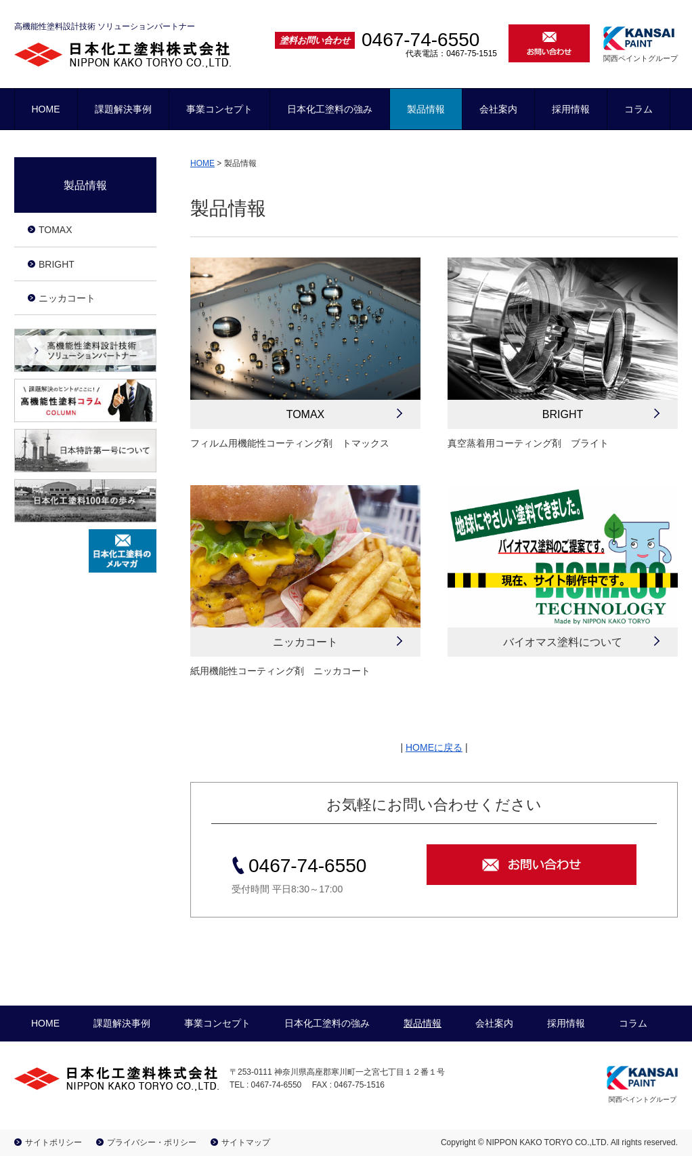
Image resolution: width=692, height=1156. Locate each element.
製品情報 (426, 109)
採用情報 (571, 109)
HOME (46, 109)
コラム (638, 109)
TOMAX (305, 414)
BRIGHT (562, 414)
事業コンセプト (219, 109)
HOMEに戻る (434, 747)
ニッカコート (67, 298)
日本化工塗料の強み (329, 109)
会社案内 (498, 109)
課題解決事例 (123, 109)
